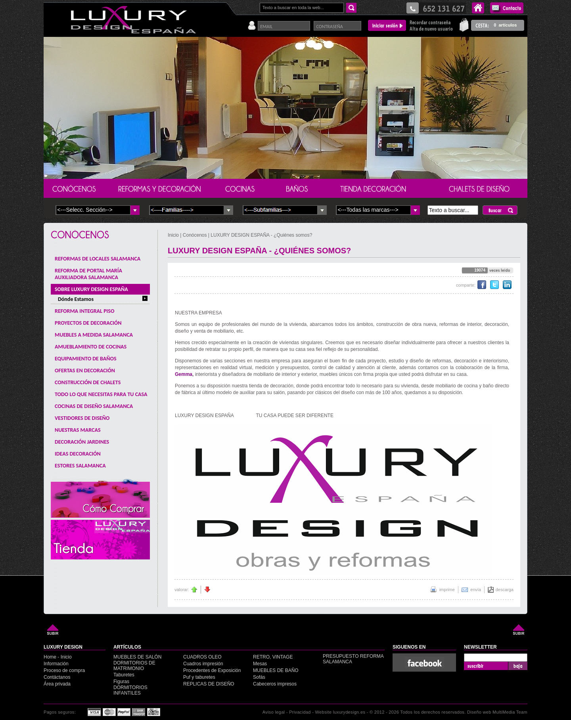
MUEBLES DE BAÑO (276, 670)
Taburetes (123, 675)
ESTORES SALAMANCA (80, 465)
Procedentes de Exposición (212, 670)
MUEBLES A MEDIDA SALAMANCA (94, 334)
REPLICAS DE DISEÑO (208, 684)
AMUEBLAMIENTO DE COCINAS (90, 346)
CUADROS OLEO (202, 657)
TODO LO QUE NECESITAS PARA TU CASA (101, 394)
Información (56, 663)
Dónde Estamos (76, 299)
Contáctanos (57, 677)
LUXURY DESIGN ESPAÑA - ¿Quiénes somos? (261, 235)
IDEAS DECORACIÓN (78, 453)
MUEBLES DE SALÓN (137, 657)
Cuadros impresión (203, 663)
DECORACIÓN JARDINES (82, 442)
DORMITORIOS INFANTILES (130, 690)
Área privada (57, 684)
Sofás (259, 677)
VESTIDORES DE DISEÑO (82, 418)
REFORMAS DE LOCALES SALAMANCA (97, 258)
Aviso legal (274, 712)
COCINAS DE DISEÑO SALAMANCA (94, 406)
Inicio (174, 235)
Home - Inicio (58, 657)
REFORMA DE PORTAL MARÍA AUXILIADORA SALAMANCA (88, 274)
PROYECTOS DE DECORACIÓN (88, 323)
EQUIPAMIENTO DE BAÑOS (86, 358)
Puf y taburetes (199, 677)
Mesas (260, 663)
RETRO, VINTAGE (273, 657)
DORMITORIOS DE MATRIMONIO (134, 665)
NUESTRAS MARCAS (78, 430)
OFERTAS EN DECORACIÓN (85, 370)
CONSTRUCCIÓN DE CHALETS (88, 382)
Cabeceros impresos (275, 684)
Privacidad (300, 712)
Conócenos (195, 235)
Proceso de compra (64, 670)
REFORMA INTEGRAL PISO (84, 311)
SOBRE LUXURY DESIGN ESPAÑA (91, 289)
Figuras (121, 681)
